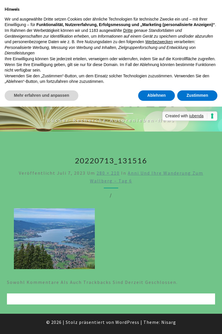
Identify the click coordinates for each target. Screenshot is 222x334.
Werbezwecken (159, 41)
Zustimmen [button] (197, 95)
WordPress (127, 322)
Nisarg (168, 322)
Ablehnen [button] (156, 95)
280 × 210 (108, 173)
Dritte (128, 30)
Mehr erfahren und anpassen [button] (41, 95)
